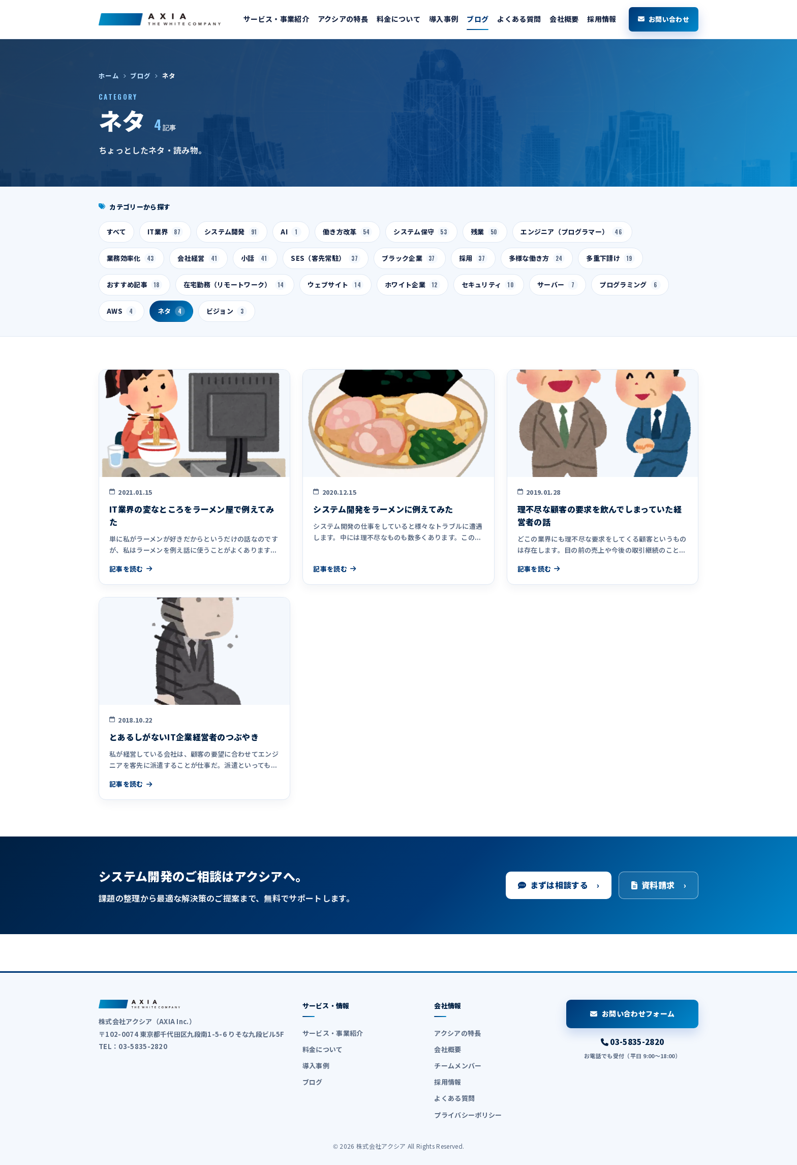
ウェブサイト (335, 285)
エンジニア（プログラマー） (572, 232)
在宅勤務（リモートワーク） (235, 285)
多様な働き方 (537, 258)
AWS (121, 311)
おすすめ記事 (134, 285)
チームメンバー (457, 1065)
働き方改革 (347, 232)
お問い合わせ (663, 19)
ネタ (171, 311)
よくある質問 (519, 19)
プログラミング (629, 285)
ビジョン (226, 311)
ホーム (109, 75)
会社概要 (563, 19)
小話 (255, 258)
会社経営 (198, 258)
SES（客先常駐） (325, 258)
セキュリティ (489, 285)
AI (291, 232)
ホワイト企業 (412, 285)
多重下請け (610, 258)
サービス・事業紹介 (276, 19)
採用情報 (601, 19)
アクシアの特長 (343, 19)
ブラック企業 (410, 258)
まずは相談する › (558, 885)
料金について (398, 19)
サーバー (557, 285)
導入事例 (443, 19)
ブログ (477, 19)
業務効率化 (131, 258)
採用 (473, 258)
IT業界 (165, 232)
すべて (116, 231)
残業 (485, 232)
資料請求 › (658, 885)
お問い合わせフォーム (632, 1013)
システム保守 (421, 232)
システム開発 (232, 232)
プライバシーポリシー (468, 1115)
